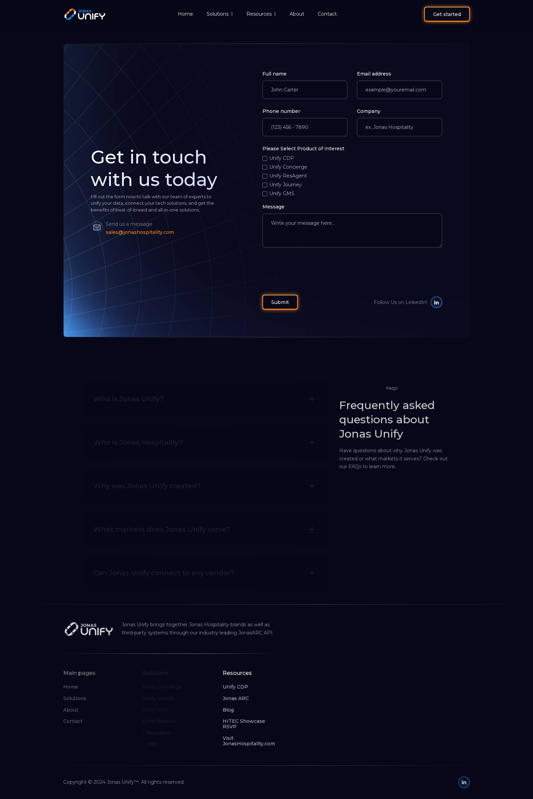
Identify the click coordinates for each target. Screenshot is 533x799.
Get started (447, 14)
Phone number (281, 111)
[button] (220, 14)
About (297, 14)
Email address (374, 73)
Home (185, 14)
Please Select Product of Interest (303, 148)
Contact (327, 14)
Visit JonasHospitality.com (249, 741)
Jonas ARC (236, 698)
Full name (274, 73)
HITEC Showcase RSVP (244, 724)
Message (273, 206)
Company (368, 111)
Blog (228, 710)
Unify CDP (235, 687)
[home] (79, 14)
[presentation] (314, 269)
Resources (259, 14)
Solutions (217, 14)
